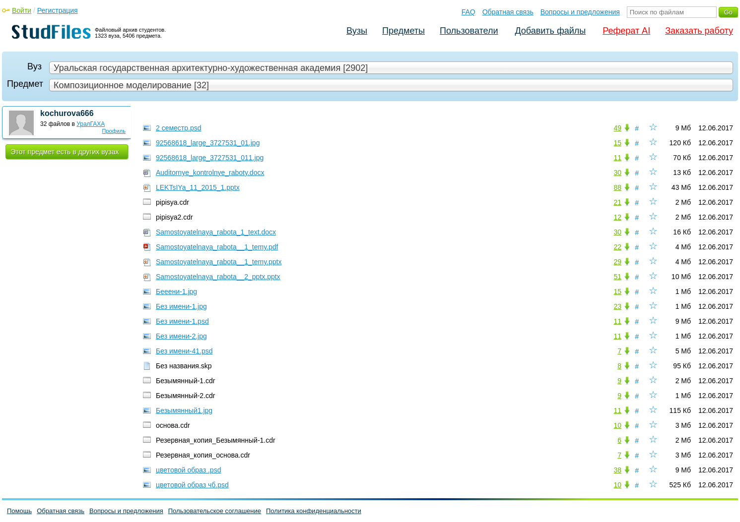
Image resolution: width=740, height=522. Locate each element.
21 (617, 202)
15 (617, 143)
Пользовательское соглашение (214, 511)
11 (617, 158)
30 (617, 172)
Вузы (356, 31)
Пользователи (469, 31)
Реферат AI (626, 31)
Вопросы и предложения (580, 12)
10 (617, 425)
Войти (21, 10)
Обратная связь (508, 12)
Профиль (114, 131)
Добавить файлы (550, 31)
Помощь (19, 511)
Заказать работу (699, 31)
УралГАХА (90, 123)
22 (617, 247)
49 (617, 128)
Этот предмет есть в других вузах (65, 152)
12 (617, 217)
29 (617, 262)
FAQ (468, 12)
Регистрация (57, 10)
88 (617, 187)
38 (617, 470)
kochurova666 (67, 113)
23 (617, 306)
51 (617, 277)
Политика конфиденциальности (313, 511)
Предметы (403, 31)
